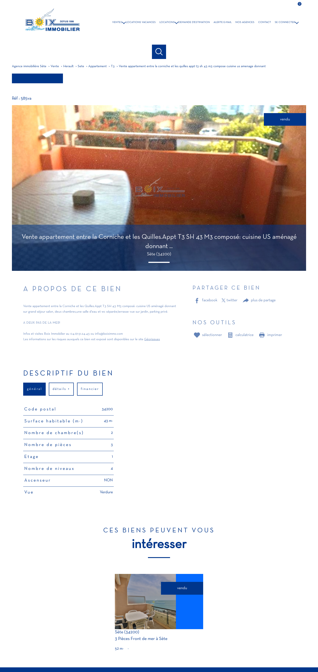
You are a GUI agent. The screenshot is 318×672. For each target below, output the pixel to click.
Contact (264, 22)
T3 (113, 66)
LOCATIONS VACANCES (141, 22)
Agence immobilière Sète (29, 66)
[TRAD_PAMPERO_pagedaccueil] (51, 33)
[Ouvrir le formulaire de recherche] (159, 52)
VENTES (117, 22)
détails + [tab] (61, 389)
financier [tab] (90, 389)
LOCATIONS (167, 22)
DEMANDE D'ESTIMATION (194, 22)
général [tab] (34, 389)
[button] (159, 262)
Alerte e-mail (223, 22)
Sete (81, 66)
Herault (68, 66)
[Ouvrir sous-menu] (124, 22)
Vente (55, 66)
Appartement (97, 66)
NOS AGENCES (244, 22)
